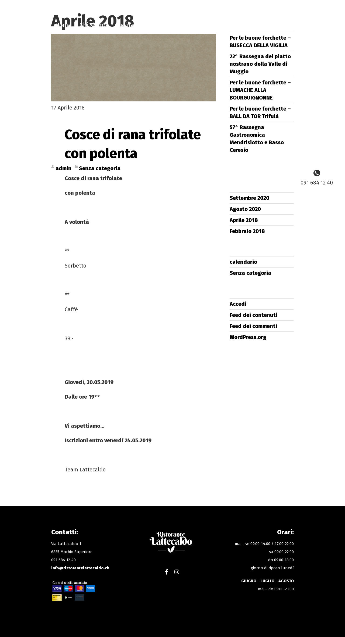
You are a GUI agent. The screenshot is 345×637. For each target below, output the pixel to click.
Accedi (238, 304)
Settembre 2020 (249, 198)
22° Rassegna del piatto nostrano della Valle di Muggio (260, 64)
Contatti (243, 25)
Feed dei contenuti (253, 315)
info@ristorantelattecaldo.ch (80, 568)
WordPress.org (248, 337)
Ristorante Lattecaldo (172, 26)
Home (63, 25)
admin (63, 168)
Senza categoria (99, 168)
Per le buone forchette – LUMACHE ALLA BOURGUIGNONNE (260, 90)
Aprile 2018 (244, 220)
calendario (243, 262)
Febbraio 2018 (247, 231)
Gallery (273, 25)
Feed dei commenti (253, 326)
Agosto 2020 (245, 209)
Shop (217, 25)
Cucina (124, 25)
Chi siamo (93, 25)
